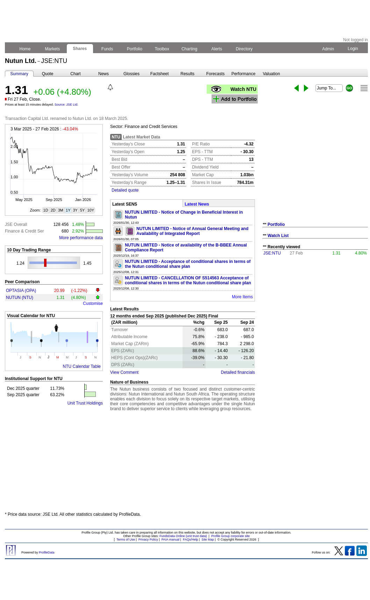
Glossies (131, 73)
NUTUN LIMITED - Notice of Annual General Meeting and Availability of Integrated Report (192, 231)
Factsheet (159, 73)
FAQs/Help (190, 539)
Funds (107, 49)
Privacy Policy (148, 539)
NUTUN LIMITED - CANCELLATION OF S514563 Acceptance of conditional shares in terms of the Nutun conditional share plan (188, 280)
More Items (242, 296)
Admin (328, 49)
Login (353, 48)
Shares (80, 48)
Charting (189, 49)
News (103, 73)
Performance (244, 73)
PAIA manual (170, 539)
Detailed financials (238, 372)
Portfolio (135, 49)
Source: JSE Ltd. (66, 104)
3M (60, 210)
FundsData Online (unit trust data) (183, 536)
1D (45, 210)
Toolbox (162, 49)
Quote (48, 73)
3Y (75, 210)
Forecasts (215, 73)
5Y (82, 210)
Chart (75, 73)
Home (25, 49)
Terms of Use (125, 539)
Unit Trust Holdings (85, 403)
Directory (244, 49)
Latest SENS (124, 204)
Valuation (271, 73)
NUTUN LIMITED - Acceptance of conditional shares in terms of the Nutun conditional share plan (188, 264)
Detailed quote (125, 190)
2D (53, 210)
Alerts (217, 49)
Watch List (278, 235)
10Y (90, 210)
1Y (68, 210)
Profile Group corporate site (230, 536)
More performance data (81, 237)
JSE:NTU (272, 253)
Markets (52, 49)
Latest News (197, 204)
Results (187, 73)
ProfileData (47, 552)
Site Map (207, 539)
